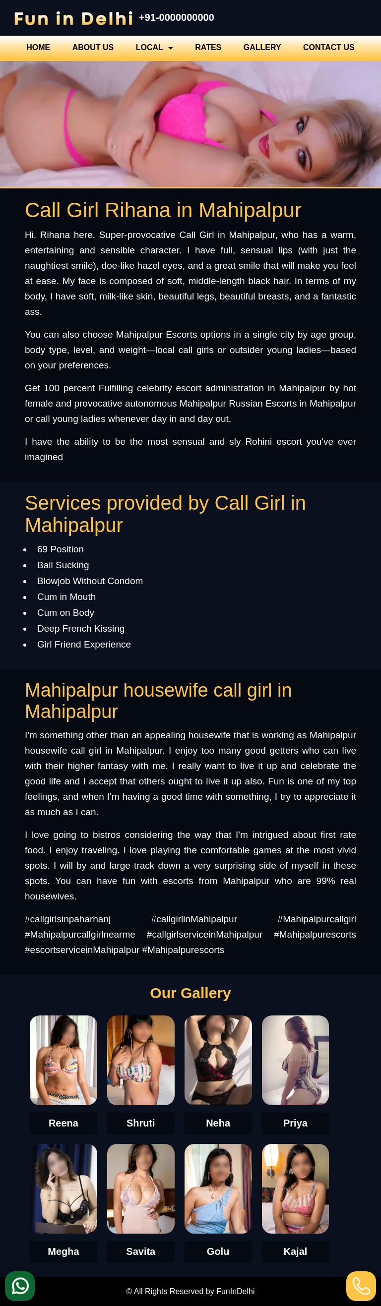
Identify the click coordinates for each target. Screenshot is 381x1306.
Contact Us (329, 47)
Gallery (262, 47)
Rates (208, 47)
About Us (93, 47)
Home (38, 47)
